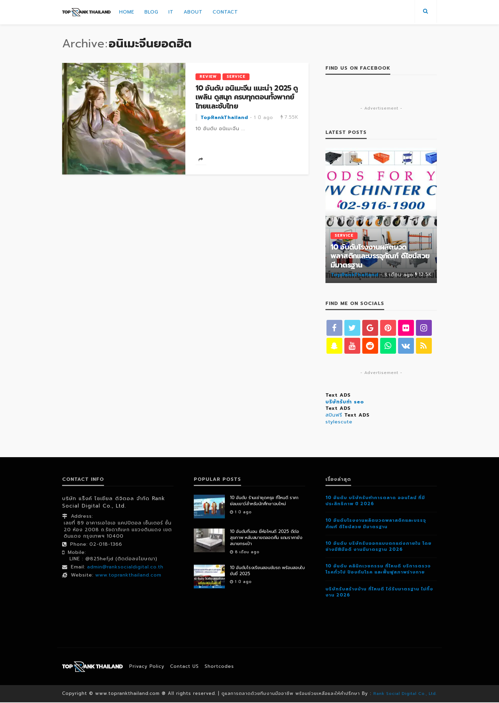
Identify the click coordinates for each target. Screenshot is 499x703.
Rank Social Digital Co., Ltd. (405, 694)
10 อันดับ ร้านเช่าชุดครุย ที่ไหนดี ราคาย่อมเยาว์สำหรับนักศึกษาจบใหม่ (264, 501)
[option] (381, 215)
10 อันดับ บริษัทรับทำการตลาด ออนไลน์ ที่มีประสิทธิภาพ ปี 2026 (375, 501)
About (193, 12)
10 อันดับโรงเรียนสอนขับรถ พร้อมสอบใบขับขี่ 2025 (267, 571)
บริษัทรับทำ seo (344, 402)
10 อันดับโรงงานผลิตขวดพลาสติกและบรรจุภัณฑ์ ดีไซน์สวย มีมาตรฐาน (380, 256)
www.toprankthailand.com (128, 575)
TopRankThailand (224, 117)
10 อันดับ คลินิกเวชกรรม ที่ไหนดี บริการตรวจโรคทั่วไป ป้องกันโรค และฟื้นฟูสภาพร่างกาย (378, 569)
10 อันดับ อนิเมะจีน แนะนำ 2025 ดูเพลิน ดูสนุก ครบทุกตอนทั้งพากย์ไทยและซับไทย (246, 97)
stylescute (338, 422)
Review (208, 76)
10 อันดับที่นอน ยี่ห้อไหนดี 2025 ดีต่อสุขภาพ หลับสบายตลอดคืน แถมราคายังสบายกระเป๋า (266, 538)
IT (171, 12)
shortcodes (223, 667)
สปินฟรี (333, 415)
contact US (187, 667)
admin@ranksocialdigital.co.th (125, 567)
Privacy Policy (147, 667)
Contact (225, 12)
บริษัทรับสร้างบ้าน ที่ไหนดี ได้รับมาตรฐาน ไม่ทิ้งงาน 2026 (379, 592)
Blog (151, 12)
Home (126, 12)
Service (236, 76)
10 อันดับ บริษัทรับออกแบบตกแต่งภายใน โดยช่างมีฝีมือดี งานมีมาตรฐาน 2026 (378, 547)
